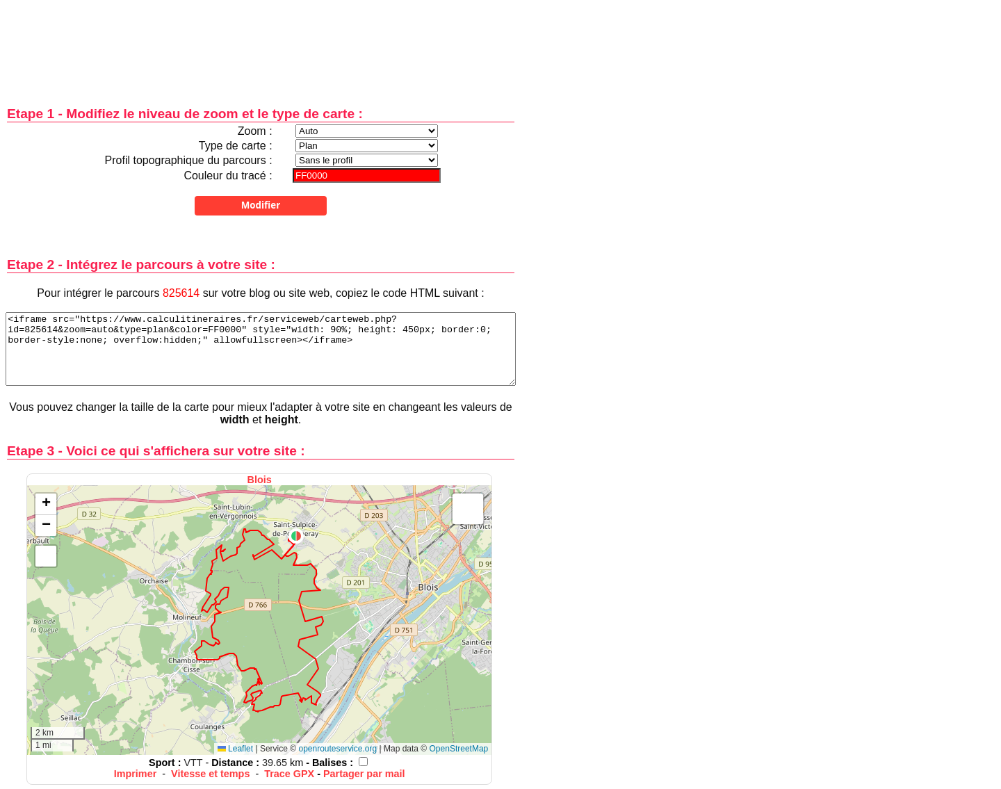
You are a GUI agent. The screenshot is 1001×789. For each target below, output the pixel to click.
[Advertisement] (260, 43)
